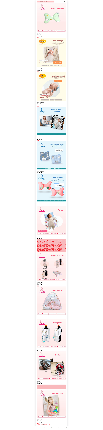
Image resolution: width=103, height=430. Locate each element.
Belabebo (39, 67)
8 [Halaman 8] (45, 424)
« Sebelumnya (39, 424)
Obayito (38, 136)
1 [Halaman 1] (42, 424)
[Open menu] (64, 1)
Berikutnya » (48, 424)
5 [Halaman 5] (44, 424)
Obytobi (38, 32)
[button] (51, 427)
